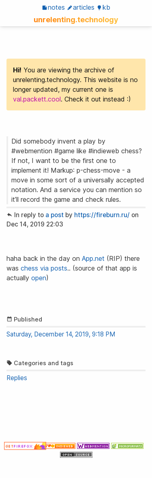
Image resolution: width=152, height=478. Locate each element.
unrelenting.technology (76, 19)
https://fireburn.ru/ (102, 215)
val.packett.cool (37, 99)
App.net (93, 258)
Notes (53, 7)
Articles (80, 7)
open (38, 278)
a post (54, 215)
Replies (16, 378)
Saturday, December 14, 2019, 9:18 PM (60, 334)
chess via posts (44, 268)
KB (103, 7)
